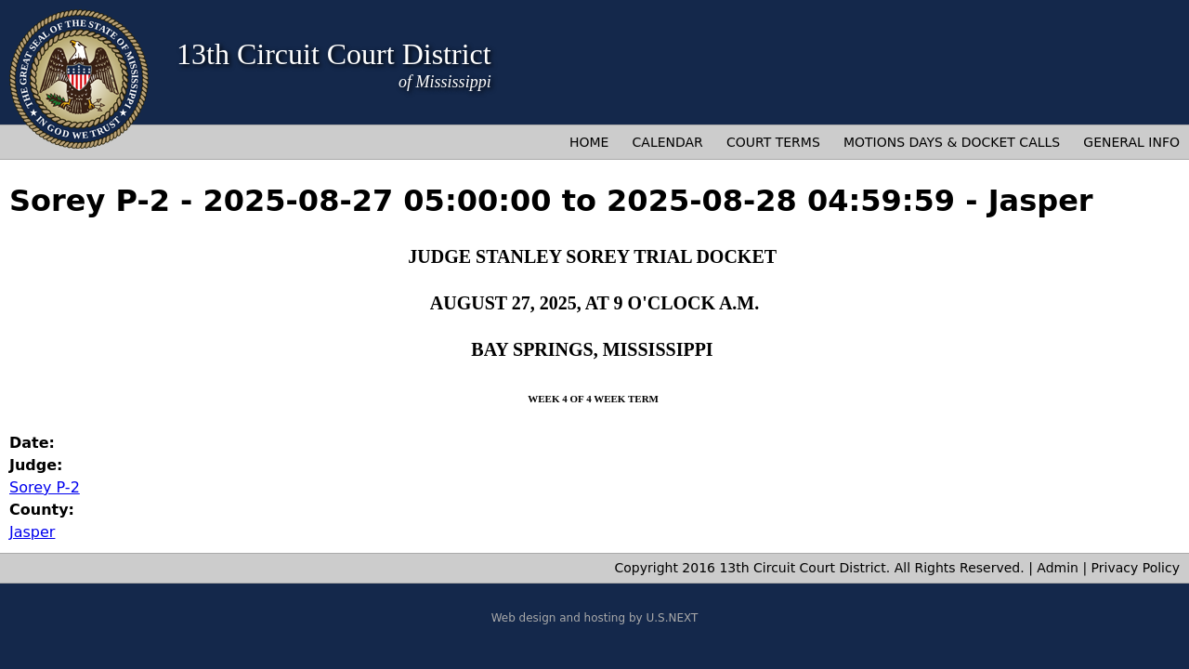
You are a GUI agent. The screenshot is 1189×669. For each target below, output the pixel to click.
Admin (1057, 567)
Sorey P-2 (44, 487)
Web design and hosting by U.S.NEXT (595, 617)
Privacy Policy (1135, 567)
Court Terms (773, 142)
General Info (1131, 142)
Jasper (32, 532)
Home (588, 142)
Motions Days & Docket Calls (951, 142)
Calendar (668, 142)
